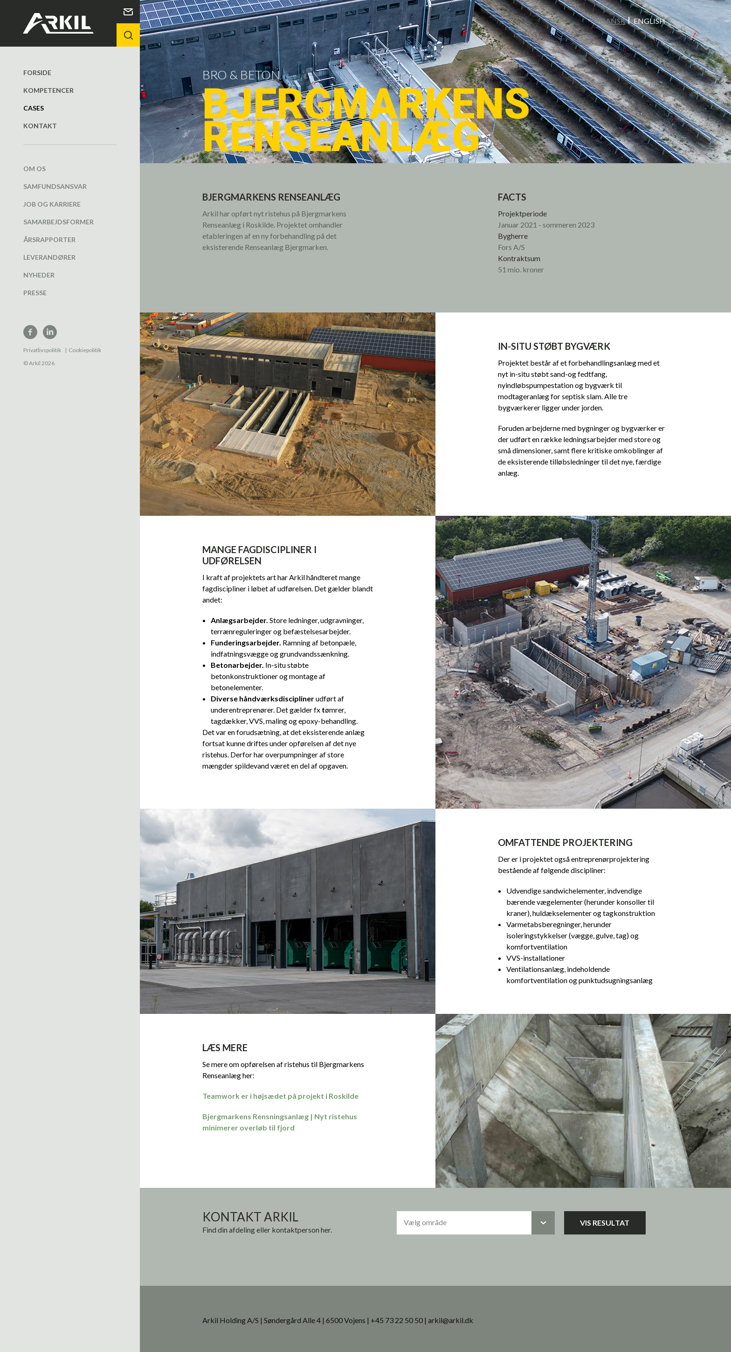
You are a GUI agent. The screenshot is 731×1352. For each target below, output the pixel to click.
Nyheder (39, 274)
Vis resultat (604, 1222)
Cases (33, 107)
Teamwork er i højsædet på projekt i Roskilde (280, 1095)
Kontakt (40, 125)
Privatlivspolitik (42, 349)
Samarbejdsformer (58, 221)
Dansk (613, 20)
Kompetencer (48, 90)
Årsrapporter (49, 239)
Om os (34, 168)
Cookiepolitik (85, 349)
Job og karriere (52, 204)
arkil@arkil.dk (450, 1319)
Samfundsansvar (55, 186)
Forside (37, 72)
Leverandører (49, 257)
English (649, 20)
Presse (35, 292)
